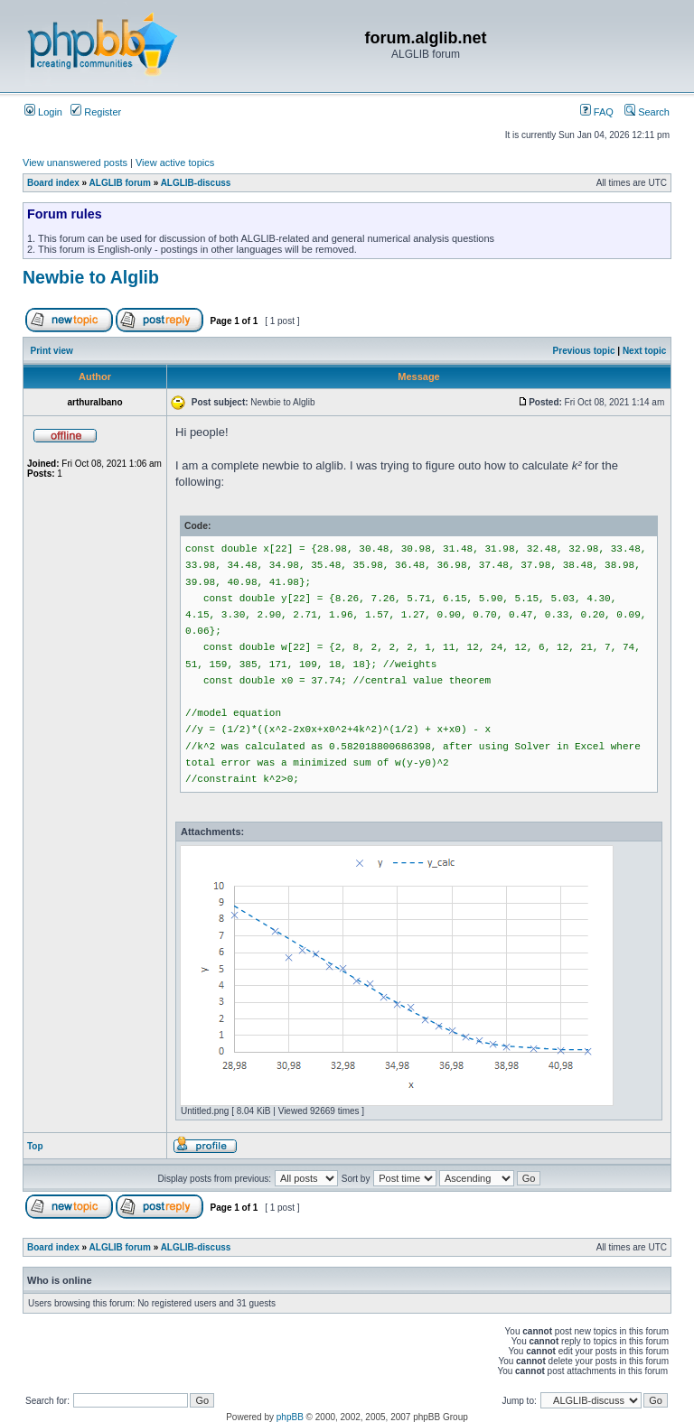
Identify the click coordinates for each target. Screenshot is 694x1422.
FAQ (597, 112)
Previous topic (584, 351)
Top (35, 1146)
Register (95, 112)
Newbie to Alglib (91, 277)
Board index (53, 183)
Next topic (644, 351)
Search (647, 112)
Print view (52, 351)
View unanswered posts (75, 162)
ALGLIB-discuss (196, 183)
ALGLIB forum (120, 183)
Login (43, 112)
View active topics (175, 162)
